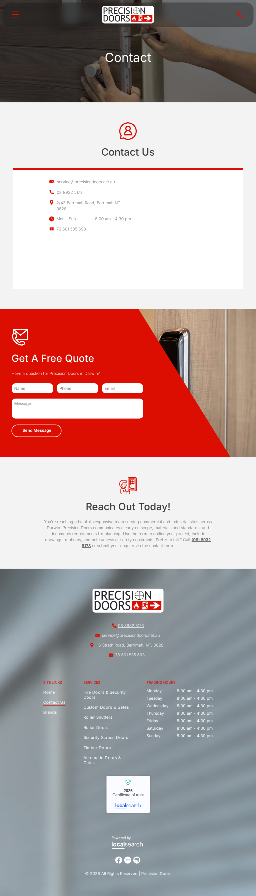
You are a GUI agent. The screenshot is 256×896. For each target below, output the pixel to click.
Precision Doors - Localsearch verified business (128, 794)
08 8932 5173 (70, 192)
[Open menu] (15, 14)
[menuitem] (55, 693)
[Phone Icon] (240, 16)
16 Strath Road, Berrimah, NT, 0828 (130, 645)
